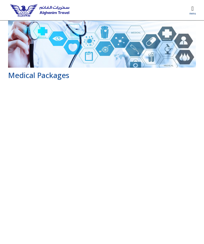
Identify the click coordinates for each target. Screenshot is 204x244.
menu (192, 13)
